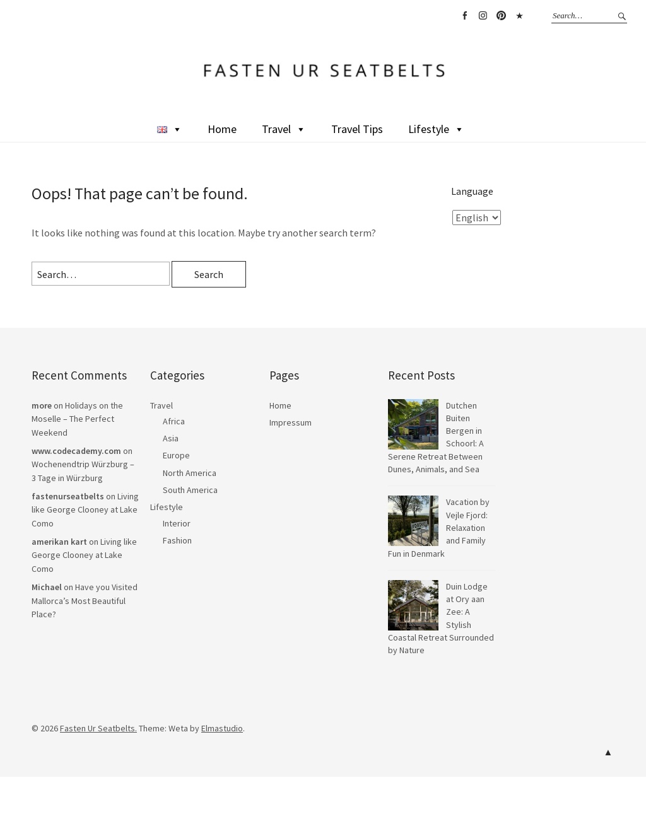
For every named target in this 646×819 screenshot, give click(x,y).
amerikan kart (59, 541)
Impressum (290, 422)
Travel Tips (357, 129)
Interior (177, 523)
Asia (171, 438)
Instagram (482, 15)
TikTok (519, 15)
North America (189, 473)
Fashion (177, 540)
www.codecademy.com (76, 450)
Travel (284, 129)
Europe (176, 455)
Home (222, 129)
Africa (174, 421)
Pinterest (500, 15)
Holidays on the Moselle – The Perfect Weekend (77, 419)
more (42, 405)
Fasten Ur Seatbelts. (98, 728)
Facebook (464, 15)
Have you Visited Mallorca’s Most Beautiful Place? (85, 600)
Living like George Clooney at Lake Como (85, 510)
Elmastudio (222, 728)
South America (190, 490)
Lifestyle (436, 129)
